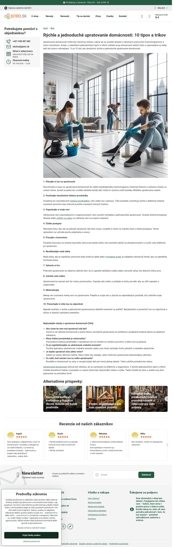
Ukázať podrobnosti (31, 541)
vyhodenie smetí (113, 256)
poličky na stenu (64, 218)
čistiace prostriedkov (80, 201)
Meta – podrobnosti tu (19, 515)
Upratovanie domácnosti (55, 367)
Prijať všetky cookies (31, 535)
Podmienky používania (118, 544)
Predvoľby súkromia (68, 544)
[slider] (21, 437)
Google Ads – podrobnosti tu (45, 513)
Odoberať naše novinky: (33, 477)
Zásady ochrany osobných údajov (93, 544)
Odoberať (146, 474)
